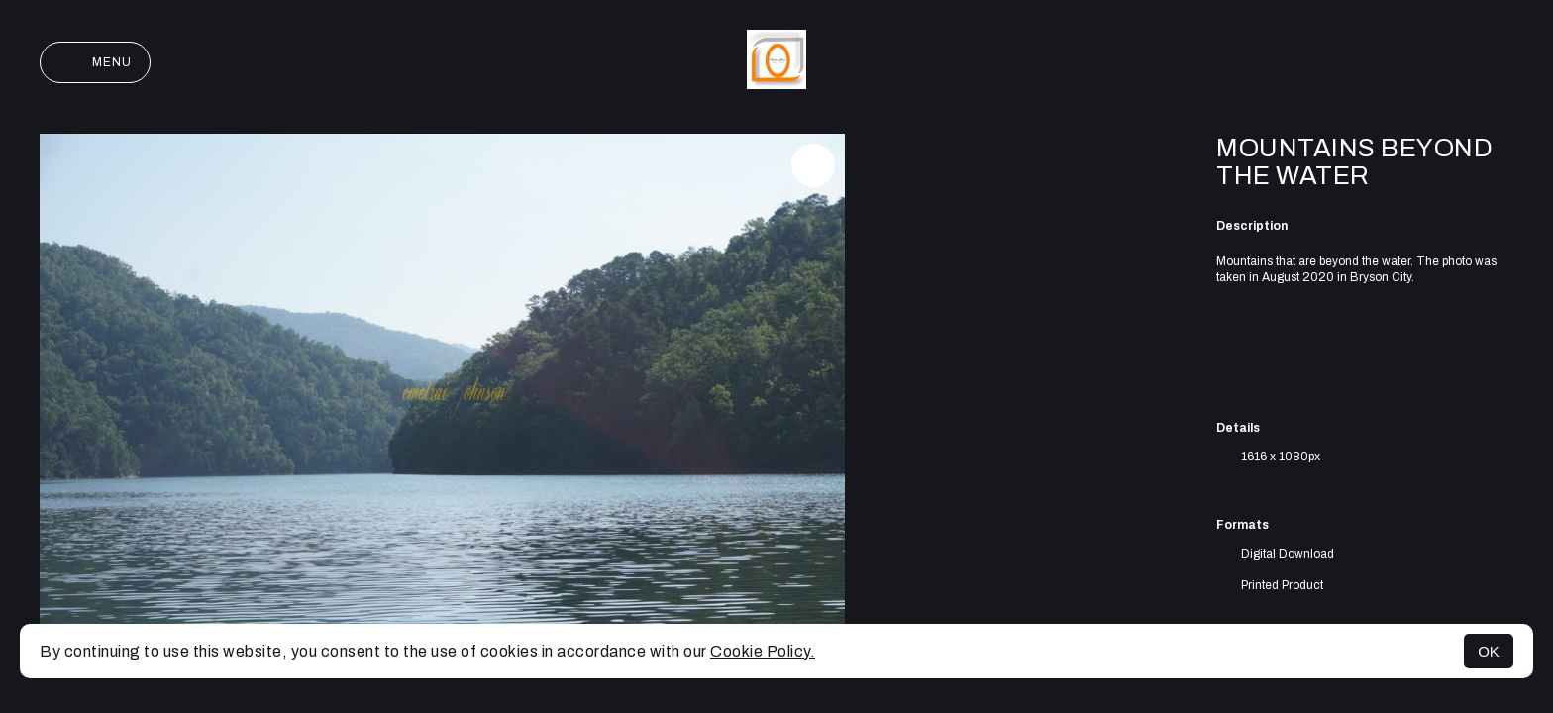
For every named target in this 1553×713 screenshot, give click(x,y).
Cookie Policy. (762, 651)
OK (1489, 651)
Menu (95, 62)
